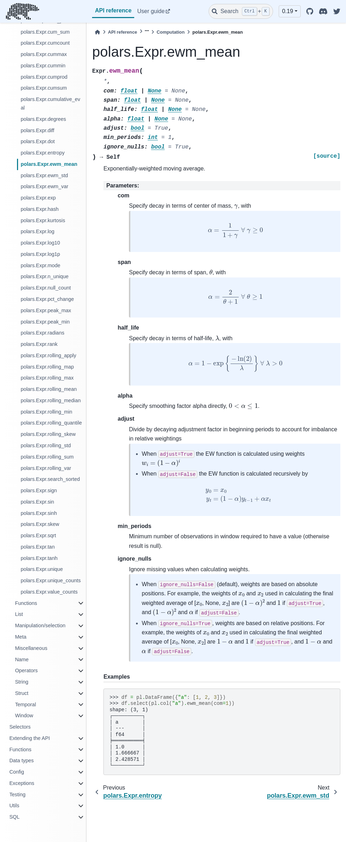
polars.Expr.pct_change (47, 299)
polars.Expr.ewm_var (44, 186)
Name (21, 659)
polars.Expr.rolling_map (47, 367)
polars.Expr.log (37, 231)
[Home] (97, 32)
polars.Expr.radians (42, 333)
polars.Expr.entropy (42, 153)
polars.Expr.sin (37, 502)
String (21, 682)
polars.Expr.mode (40, 265)
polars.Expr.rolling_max (47, 378)
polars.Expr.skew (40, 524)
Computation (171, 32)
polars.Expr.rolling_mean (48, 389)
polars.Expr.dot (38, 141)
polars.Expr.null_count (46, 288)
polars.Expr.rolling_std (46, 445)
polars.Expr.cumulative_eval (50, 103)
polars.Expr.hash (39, 209)
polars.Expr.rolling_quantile (51, 423)
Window (24, 715)
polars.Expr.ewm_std (44, 175)
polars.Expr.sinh (39, 513)
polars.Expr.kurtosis (43, 220)
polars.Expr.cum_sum (45, 32)
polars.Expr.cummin (43, 65)
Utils (14, 805)
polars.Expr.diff (37, 130)
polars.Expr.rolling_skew (48, 434)
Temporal (25, 704)
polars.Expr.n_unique (44, 276)
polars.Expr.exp (38, 198)
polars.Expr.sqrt (38, 535)
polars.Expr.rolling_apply (48, 355)
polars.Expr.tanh (39, 558)
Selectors (19, 727)
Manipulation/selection (40, 625)
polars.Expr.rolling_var (46, 468)
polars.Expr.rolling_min (46, 412)
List (19, 614)
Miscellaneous (31, 648)
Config (16, 772)
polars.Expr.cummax (44, 54)
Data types (21, 760)
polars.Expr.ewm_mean (49, 164)
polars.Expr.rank (39, 344)
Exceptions (21, 783)
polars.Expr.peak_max (46, 310)
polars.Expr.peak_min (45, 322)
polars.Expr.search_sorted (50, 479)
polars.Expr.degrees (43, 119)
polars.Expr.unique (42, 569)
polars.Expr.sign (39, 490)
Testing (17, 794)
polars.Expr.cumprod (44, 77)
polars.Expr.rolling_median (51, 400)
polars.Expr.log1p (40, 254)
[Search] (241, 11)
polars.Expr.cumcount (45, 43)
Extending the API (29, 738)
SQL (14, 817)
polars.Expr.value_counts (49, 592)
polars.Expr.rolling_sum (47, 457)
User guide (150, 11)
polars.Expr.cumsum (44, 88)
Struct (21, 693)
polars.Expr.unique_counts (51, 580)
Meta (20, 637)
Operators (26, 670)
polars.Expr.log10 (40, 243)
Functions (26, 603)
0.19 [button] (287, 11)
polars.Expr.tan (38, 547)
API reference (113, 10)
